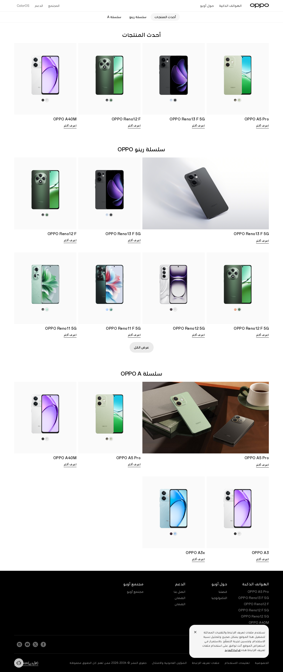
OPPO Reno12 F (256, 604)
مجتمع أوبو (135, 591)
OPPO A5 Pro (258, 591)
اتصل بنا (179, 591)
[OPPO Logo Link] (259, 5)
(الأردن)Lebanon (26, 663)
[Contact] (18, 663)
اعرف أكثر (262, 125)
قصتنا (223, 591)
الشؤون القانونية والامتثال (169, 663)
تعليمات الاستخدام (237, 663)
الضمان (180, 597)
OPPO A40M (259, 622)
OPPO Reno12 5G (255, 616)
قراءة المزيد (233, 650)
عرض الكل (141, 347)
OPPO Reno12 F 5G (253, 610)
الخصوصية (262, 663)
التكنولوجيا (219, 597)
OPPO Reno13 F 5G (253, 597)
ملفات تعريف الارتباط (206, 663)
